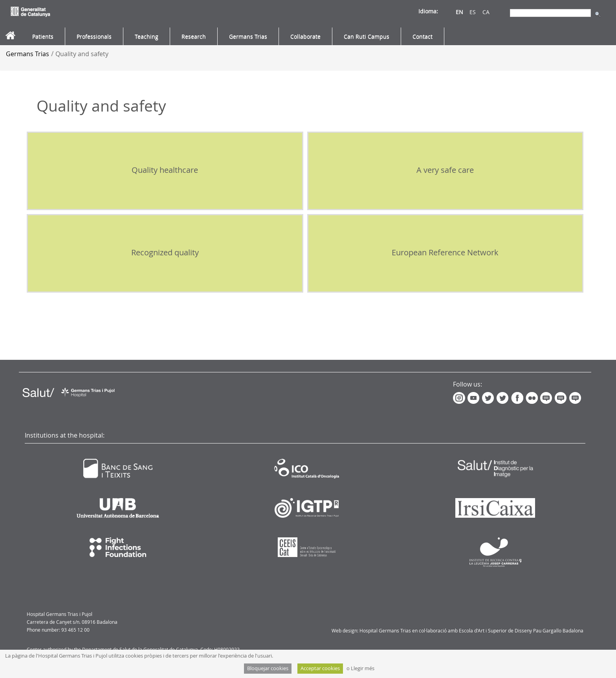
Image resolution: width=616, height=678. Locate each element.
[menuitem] (42, 36)
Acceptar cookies (320, 668)
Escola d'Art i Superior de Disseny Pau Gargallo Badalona (521, 630)
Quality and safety (81, 53)
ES (472, 12)
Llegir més (362, 668)
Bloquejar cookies (267, 668)
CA (486, 12)
